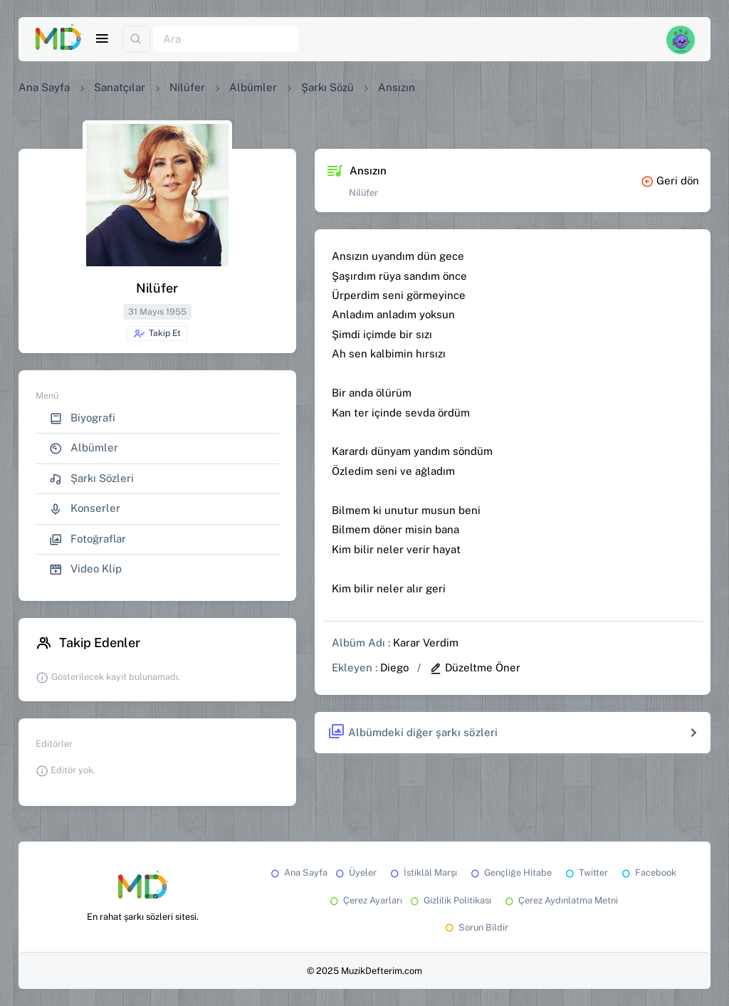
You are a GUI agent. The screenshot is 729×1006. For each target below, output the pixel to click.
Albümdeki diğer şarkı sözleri (412, 732)
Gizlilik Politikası (449, 900)
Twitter (585, 872)
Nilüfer (187, 87)
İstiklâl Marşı (422, 872)
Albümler (253, 87)
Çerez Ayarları (364, 900)
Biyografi (82, 418)
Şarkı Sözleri (91, 479)
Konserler (84, 508)
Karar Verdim (425, 642)
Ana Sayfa (44, 87)
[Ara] (225, 39)
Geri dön (670, 180)
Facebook (647, 872)
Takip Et (157, 334)
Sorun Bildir (475, 927)
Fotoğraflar (87, 539)
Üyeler (355, 872)
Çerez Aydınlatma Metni (560, 900)
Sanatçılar (119, 87)
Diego (394, 667)
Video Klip (85, 569)
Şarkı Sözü (327, 87)
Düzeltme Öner (474, 667)
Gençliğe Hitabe (510, 872)
